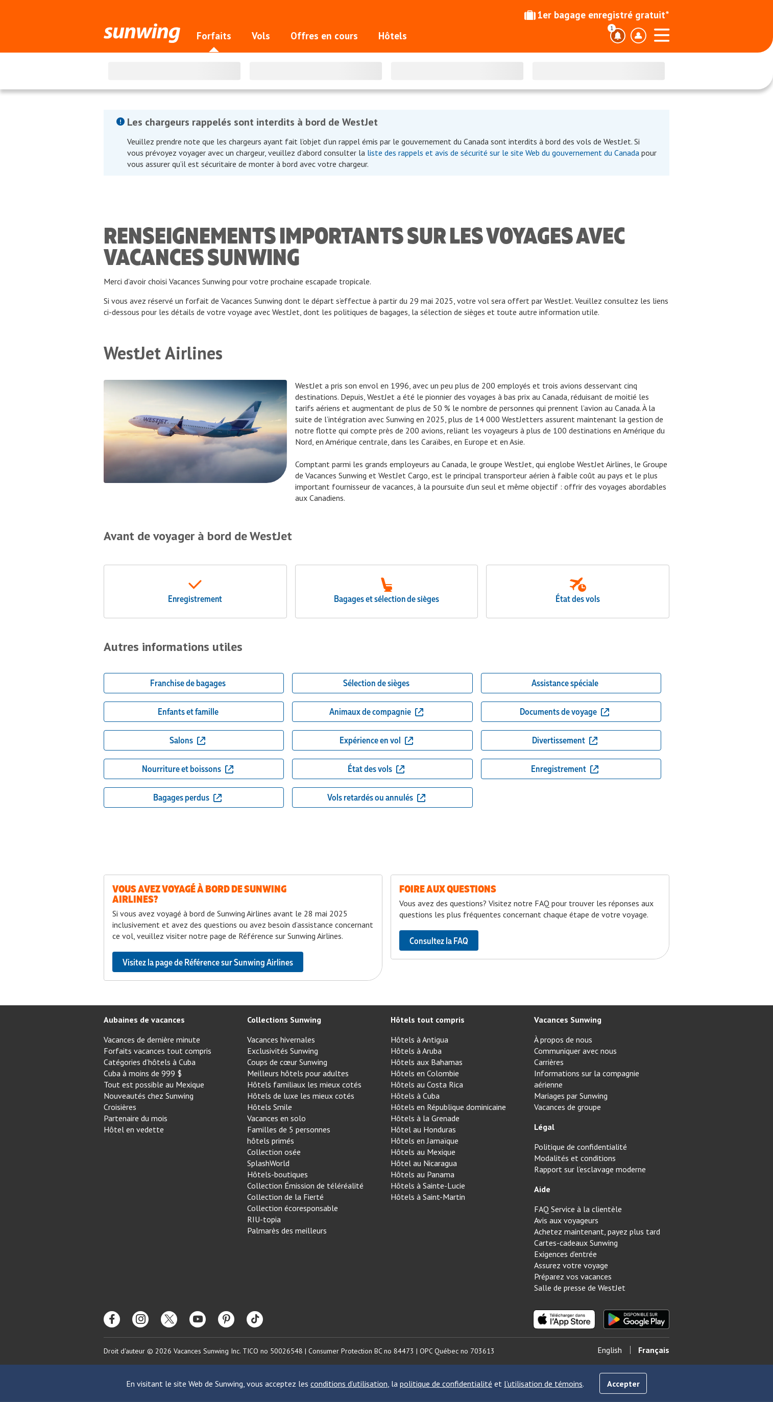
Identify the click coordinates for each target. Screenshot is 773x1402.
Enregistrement (565, 768)
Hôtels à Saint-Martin (428, 1197)
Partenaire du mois (135, 1118)
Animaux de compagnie (376, 711)
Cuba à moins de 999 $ (143, 1073)
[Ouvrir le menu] (661, 33)
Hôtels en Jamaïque (424, 1140)
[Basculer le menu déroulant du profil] (638, 35)
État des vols (376, 768)
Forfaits (214, 36)
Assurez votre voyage (571, 1265)
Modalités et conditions (575, 1158)
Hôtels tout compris (428, 1019)
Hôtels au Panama (422, 1174)
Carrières (549, 1062)
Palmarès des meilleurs (287, 1230)
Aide (542, 1189)
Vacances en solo (276, 1118)
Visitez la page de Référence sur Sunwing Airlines (208, 962)
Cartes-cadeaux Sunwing (576, 1243)
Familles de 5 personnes (288, 1129)
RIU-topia (264, 1219)
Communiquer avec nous (575, 1051)
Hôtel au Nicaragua (424, 1163)
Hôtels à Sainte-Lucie (428, 1185)
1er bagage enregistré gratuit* (596, 15)
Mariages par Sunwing (571, 1096)
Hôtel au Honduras (423, 1129)
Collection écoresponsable (292, 1208)
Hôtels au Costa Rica (427, 1084)
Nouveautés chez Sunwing (149, 1096)
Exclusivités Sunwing (282, 1051)
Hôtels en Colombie (425, 1073)
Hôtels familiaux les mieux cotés (304, 1084)
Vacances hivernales (281, 1039)
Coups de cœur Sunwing (287, 1062)
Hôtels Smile (269, 1107)
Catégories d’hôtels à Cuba (150, 1062)
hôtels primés (270, 1140)
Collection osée (274, 1152)
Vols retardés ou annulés (376, 797)
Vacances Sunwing (567, 1019)
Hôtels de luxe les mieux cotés (300, 1096)
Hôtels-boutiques (277, 1174)
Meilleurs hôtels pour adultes (298, 1073)
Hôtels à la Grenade (425, 1118)
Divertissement (565, 739)
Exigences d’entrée (565, 1254)
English (609, 1350)
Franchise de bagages (188, 682)
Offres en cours (324, 36)
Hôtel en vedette (134, 1129)
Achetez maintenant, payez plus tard (597, 1231)
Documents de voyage (565, 711)
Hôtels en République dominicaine (448, 1107)
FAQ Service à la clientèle (578, 1209)
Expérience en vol (377, 739)
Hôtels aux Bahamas (427, 1062)
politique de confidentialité (446, 1384)
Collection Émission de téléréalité (305, 1185)
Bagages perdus (188, 797)
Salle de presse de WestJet (579, 1288)
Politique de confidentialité (580, 1147)
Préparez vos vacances (573, 1276)
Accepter (623, 1384)
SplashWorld (268, 1163)
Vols (261, 36)
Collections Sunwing (284, 1019)
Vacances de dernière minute (152, 1039)
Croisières (120, 1107)
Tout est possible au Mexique (154, 1084)
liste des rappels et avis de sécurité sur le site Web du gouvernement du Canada (503, 153)
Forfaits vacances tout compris (157, 1051)
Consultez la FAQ (438, 940)
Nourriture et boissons (188, 768)
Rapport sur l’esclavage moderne (590, 1169)
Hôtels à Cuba (415, 1096)
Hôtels (392, 36)
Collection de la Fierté (285, 1197)
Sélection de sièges (376, 682)
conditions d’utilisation (349, 1384)
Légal (544, 1127)
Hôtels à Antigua (419, 1039)
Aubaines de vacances (144, 1019)
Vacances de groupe (567, 1107)
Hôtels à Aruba (416, 1051)
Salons (188, 739)
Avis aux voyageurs (566, 1220)
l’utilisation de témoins (543, 1384)
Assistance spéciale (565, 682)
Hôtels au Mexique (423, 1152)
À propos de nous (563, 1039)
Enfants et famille (188, 711)
